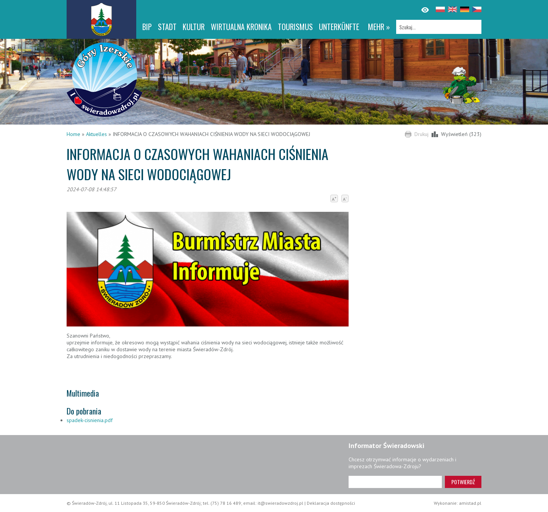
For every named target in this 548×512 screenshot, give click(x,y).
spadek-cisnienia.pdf (90, 420)
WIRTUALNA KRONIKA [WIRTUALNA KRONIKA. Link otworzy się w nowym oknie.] (241, 26)
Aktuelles (96, 134)
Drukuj (421, 134)
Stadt (167, 26)
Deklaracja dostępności (331, 503)
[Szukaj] (438, 27)
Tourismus (295, 26)
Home (73, 134)
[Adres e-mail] (395, 481)
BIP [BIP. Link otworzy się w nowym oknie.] (147, 26)
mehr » (379, 26)
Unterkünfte (339, 26)
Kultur (194, 26)
